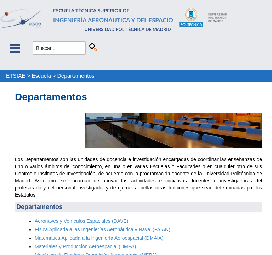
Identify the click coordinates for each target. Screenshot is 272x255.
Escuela (41, 76)
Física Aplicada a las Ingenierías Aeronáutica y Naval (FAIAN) (102, 229)
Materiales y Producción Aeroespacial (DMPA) (85, 246)
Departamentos (76, 76)
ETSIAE (16, 76)
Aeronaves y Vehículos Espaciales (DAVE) (81, 221)
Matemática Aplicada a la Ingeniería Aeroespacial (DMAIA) (99, 238)
